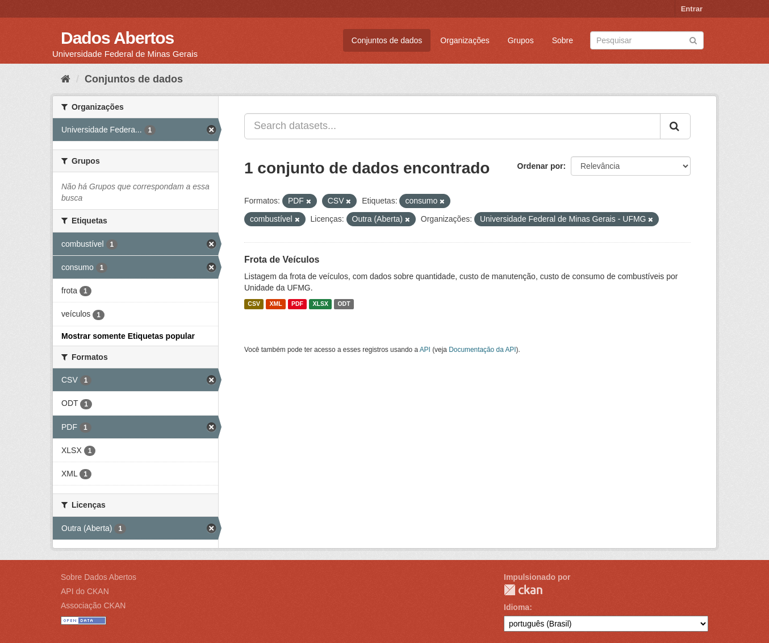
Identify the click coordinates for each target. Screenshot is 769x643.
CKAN (523, 590)
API (425, 350)
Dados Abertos (117, 37)
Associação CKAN (93, 605)
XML (275, 304)
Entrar (692, 9)
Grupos (521, 40)
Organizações (464, 40)
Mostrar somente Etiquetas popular (128, 336)
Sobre (562, 40)
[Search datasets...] (452, 126)
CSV (254, 304)
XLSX (320, 304)
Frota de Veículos (281, 259)
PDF (297, 304)
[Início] (65, 79)
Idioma (516, 607)
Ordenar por (540, 166)
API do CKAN (85, 591)
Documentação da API (482, 350)
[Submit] (693, 39)
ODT (343, 304)
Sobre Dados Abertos (98, 577)
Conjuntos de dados (387, 40)
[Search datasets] (647, 40)
